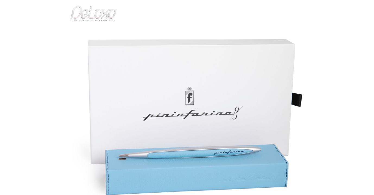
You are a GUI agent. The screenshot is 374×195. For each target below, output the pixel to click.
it (291, 6)
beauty (186, 31)
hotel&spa (256, 31)
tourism (283, 31)
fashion (210, 31)
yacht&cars (231, 31)
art (76, 44)
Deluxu (63, 44)
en (309, 6)
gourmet (306, 31)
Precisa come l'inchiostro (104, 44)
